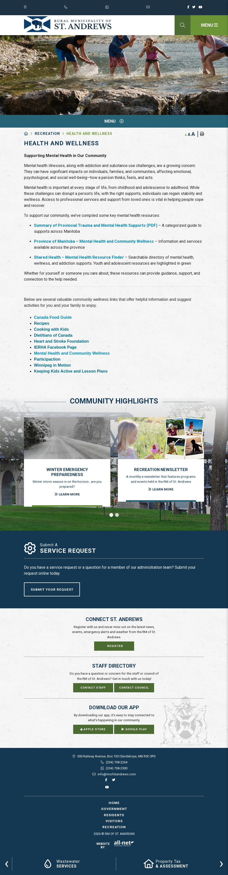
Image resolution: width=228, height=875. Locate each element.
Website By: (115, 845)
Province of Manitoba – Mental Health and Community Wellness (94, 241)
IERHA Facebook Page (55, 347)
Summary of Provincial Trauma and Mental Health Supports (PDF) (95, 225)
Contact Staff (93, 687)
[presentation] (6, 863)
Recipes (41, 323)
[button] (111, 515)
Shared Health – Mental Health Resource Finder (79, 257)
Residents (114, 815)
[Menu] (209, 25)
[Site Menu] (114, 121)
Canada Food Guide (53, 317)
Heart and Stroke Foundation (61, 341)
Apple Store (93, 729)
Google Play (134, 729)
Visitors (114, 821)
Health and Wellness (89, 134)
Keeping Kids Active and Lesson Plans (71, 371)
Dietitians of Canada (53, 335)
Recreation (47, 134)
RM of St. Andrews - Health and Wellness (68, 24)
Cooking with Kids (51, 329)
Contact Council (134, 687)
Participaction (47, 359)
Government (114, 809)
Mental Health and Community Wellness (72, 353)
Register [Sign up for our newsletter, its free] (115, 646)
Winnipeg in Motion (52, 365)
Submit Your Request (52, 589)
